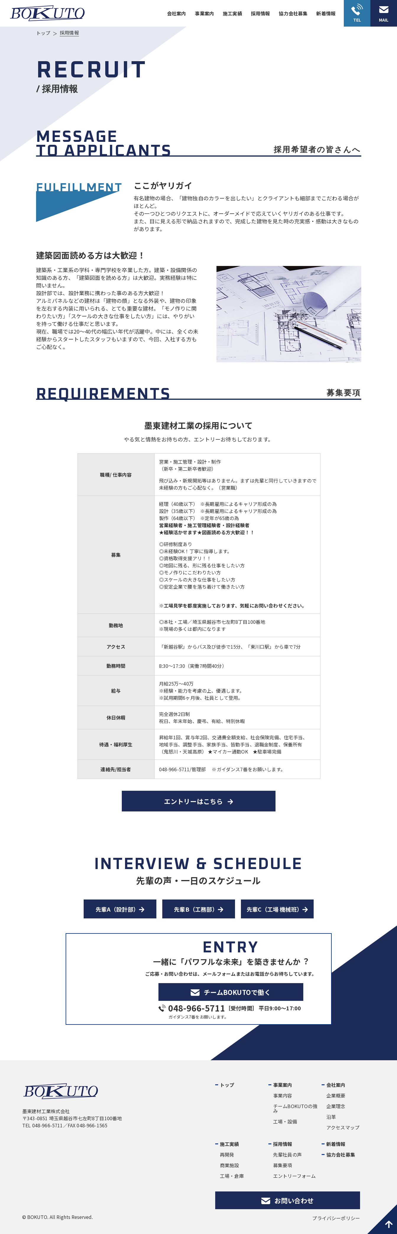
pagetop (382, 1219)
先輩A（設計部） (117, 909)
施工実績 (229, 1143)
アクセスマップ (342, 1127)
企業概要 (336, 1095)
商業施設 (229, 1165)
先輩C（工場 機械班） (274, 909)
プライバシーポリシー (336, 1218)
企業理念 (336, 1106)
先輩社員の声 (287, 1154)
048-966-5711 (196, 1008)
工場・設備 (285, 1121)
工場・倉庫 (232, 1175)
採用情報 (282, 1143)
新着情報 (326, 13)
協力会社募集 (293, 13)
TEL (357, 20)
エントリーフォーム (294, 1175)
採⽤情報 (260, 13)
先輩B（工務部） (196, 909)
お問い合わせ (294, 1200)
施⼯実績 (232, 13)
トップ (227, 1084)
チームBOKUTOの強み (295, 1108)
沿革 (331, 1116)
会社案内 (176, 13)
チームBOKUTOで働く (237, 992)
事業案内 (204, 13)
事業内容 (282, 1095)
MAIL (383, 20)
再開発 (227, 1154)
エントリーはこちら (193, 801)
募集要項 (282, 1165)
